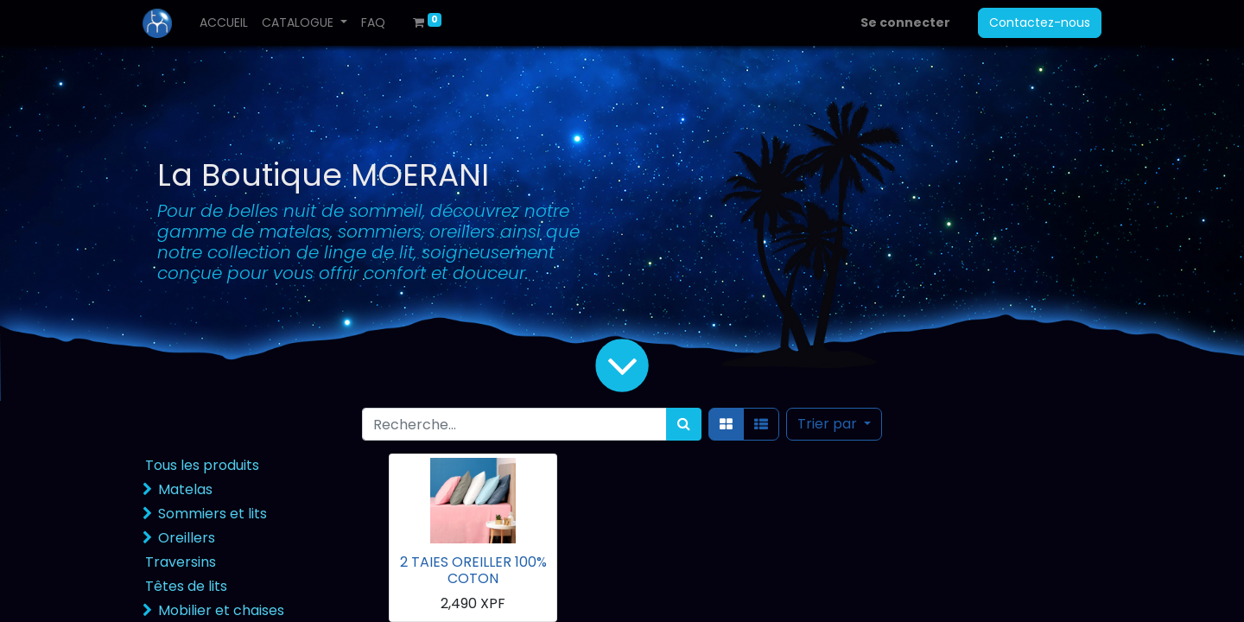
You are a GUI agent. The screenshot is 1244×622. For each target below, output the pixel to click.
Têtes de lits (186, 586)
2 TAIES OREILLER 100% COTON (473, 570)
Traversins (180, 562)
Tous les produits (202, 465)
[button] (834, 424)
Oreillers (186, 538)
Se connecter (905, 22)
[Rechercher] (683, 424)
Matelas (185, 489)
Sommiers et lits (212, 514)
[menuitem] (224, 23)
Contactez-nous (1039, 22)
